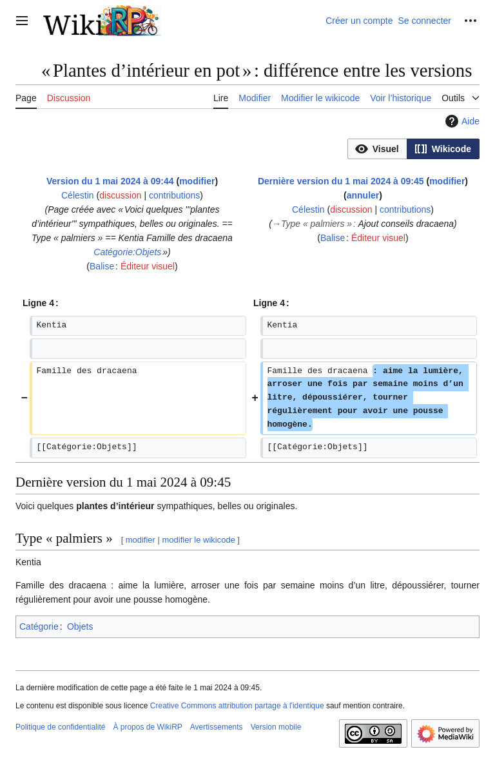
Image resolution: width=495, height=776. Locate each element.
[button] (377, 149)
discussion (120, 195)
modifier (197, 181)
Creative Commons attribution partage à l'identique (237, 705)
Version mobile (276, 727)
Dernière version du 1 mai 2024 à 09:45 (341, 181)
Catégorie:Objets (127, 252)
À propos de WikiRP (147, 727)
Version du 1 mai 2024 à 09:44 (110, 181)
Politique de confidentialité (60, 727)
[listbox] (413, 149)
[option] (377, 149)
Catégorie (39, 626)
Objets (80, 626)
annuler (363, 195)
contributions (174, 195)
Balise (102, 266)
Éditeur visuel (148, 266)
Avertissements (216, 727)
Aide (461, 121)
